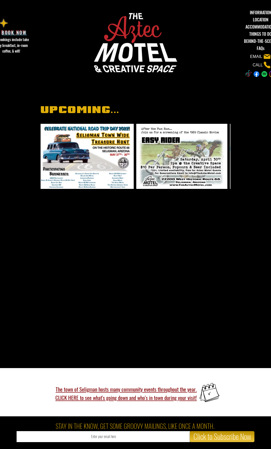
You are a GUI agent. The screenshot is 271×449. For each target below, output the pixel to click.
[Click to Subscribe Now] (222, 436)
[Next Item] (222, 156)
